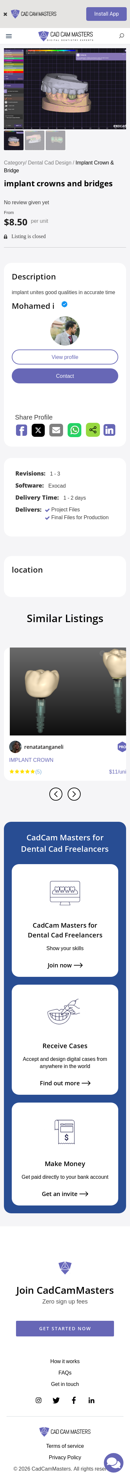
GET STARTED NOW (65, 1328)
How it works (65, 1361)
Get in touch (65, 1384)
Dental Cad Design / (51, 162)
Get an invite (65, 1194)
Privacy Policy (65, 1457)
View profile (65, 357)
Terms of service (65, 1445)
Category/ (15, 162)
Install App (106, 14)
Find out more (65, 1083)
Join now (65, 965)
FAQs (65, 1372)
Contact (65, 375)
